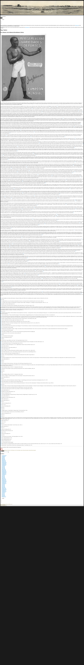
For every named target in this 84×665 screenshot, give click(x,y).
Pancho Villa (30, 450)
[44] (0, 363)
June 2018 (3, 485)
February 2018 (4, 488)
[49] (0, 371)
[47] (0, 368)
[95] (0, 439)
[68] (0, 398)
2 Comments (34, 450)
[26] (0, 337)
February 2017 (4, 496)
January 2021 (4, 461)
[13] (0, 318)
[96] (0, 440)
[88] (0, 429)
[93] (0, 436)
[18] (0, 325)
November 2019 (4, 472)
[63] (0, 391)
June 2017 (3, 493)
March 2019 (3, 478)
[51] (0, 374)
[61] (0, 388)
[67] (0, 397)
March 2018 (3, 487)
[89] (0, 430)
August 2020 (4, 465)
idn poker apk (77, 25)
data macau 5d (27, 27)
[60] (0, 387)
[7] (0, 306)
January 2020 (4, 470)
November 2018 (4, 481)
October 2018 (4, 482)
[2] (0, 299)
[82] (0, 420)
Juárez (22, 450)
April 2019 (3, 477)
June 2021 (3, 457)
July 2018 (3, 484)
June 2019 (3, 476)
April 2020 (3, 468)
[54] (0, 378)
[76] (0, 410)
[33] (0, 347)
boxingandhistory (5, 450)
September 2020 (4, 464)
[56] (0, 381)
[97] (0, 442)
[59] (0, 385)
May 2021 (3, 458)
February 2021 (4, 460)
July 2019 (3, 475)
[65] (0, 394)
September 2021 (4, 455)
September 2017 (4, 491)
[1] (0, 298)
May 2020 (3, 467)
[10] (0, 312)
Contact (3, 19)
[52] (0, 375)
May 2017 (3, 494)
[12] (0, 316)
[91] (0, 433)
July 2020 (3, 466)
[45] (0, 364)
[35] (0, 350)
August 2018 (4, 483)
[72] (0, 404)
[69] (0, 400)
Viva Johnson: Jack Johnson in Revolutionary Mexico (12, 32)
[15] (0, 321)
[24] (0, 334)
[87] (0, 427)
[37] (0, 353)
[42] (0, 360)
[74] (0, 407)
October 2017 (4, 490)
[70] (0, 401)
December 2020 (4, 462)
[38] (0, 354)
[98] (0, 443)
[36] (0, 351)
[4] (0, 302)
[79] (0, 414)
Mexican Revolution (26, 450)
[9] (0, 311)
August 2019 (4, 474)
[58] (0, 384)
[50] (0, 372)
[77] (0, 411)
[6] (0, 305)
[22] (0, 331)
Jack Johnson (19, 450)
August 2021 (4, 456)
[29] (0, 341)
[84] (0, 423)
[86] (0, 426)
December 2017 (4, 489)
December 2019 (4, 471)
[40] (0, 357)
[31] (0, 344)
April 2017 (3, 495)
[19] (0, 327)
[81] (0, 417)
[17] (0, 324)
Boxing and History (3, 16)
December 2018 (4, 480)
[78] (0, 413)
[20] (0, 328)
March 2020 (3, 469)
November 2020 (4, 463)
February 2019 (4, 479)
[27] (0, 338)
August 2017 (4, 492)
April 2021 (3, 459)
